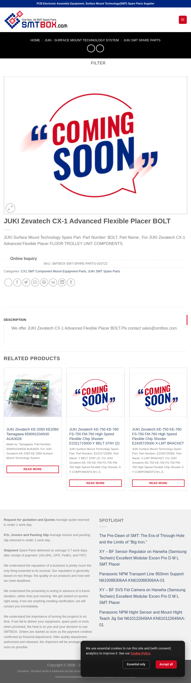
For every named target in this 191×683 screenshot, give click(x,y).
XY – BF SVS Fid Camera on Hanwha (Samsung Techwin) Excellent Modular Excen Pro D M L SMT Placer (142, 596)
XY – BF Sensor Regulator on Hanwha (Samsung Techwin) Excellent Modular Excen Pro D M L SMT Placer (143, 557)
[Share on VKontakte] (53, 282)
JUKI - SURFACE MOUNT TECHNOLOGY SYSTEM (82, 40)
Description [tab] (15, 320)
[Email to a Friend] (35, 282)
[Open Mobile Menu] (183, 20)
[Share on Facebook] (17, 282)
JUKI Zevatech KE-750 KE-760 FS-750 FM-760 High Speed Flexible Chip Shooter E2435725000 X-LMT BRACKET (158, 436)
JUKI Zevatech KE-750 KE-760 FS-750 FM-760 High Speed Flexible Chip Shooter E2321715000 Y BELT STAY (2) (94, 436)
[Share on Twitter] (26, 282)
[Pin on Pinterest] (44, 282)
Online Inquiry (23, 258)
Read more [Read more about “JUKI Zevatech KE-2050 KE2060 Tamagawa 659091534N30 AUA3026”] (33, 469)
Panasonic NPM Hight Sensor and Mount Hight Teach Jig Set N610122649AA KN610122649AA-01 (142, 618)
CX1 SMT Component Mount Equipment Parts (53, 271)
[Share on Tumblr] (71, 282)
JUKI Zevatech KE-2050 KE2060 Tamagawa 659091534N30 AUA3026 (32, 433)
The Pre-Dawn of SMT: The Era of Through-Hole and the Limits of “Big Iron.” (142, 539)
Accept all (166, 664)
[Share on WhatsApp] (8, 282)
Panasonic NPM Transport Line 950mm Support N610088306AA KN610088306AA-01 (141, 577)
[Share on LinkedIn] (62, 282)
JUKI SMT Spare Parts (141, 40)
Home (35, 40)
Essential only (136, 664)
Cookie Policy (140, 653)
